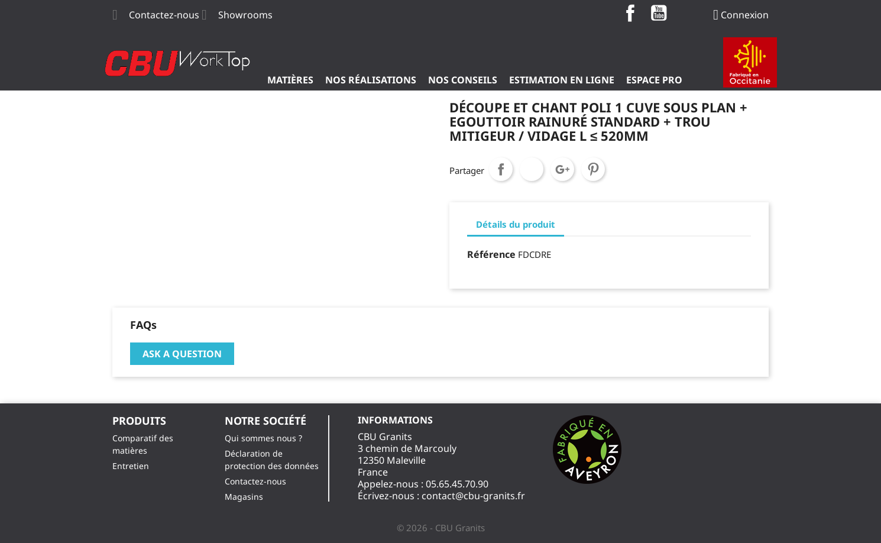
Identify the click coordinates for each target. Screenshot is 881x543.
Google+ (562, 169)
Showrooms (245, 14)
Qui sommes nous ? (263, 438)
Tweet (531, 169)
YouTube (659, 13)
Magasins (244, 496)
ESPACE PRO (654, 79)
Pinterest (593, 169)
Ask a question (182, 353)
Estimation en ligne (561, 79)
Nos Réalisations (370, 79)
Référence (491, 254)
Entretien (130, 465)
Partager (501, 169)
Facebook (630, 13)
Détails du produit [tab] (515, 224)
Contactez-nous (164, 14)
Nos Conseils (462, 79)
